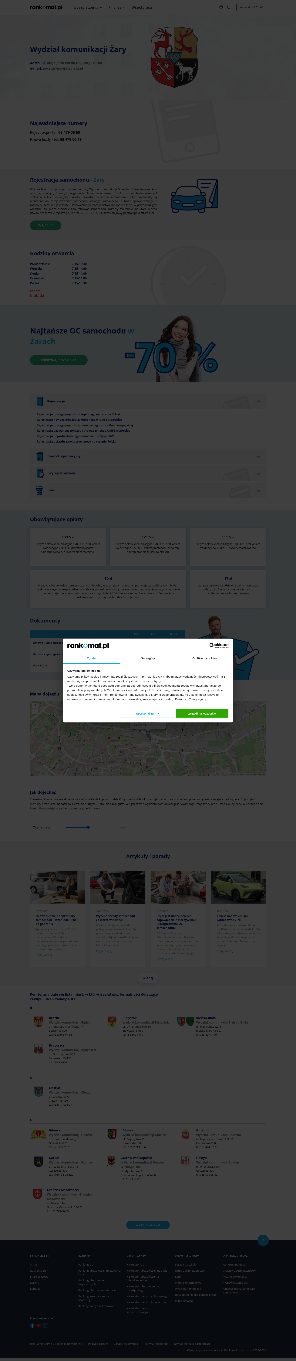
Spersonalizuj (147, 713)
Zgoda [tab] (91, 658)
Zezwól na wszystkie (202, 713)
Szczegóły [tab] (148, 658)
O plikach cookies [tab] (204, 658)
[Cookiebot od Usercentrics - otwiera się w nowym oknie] (212, 646)
